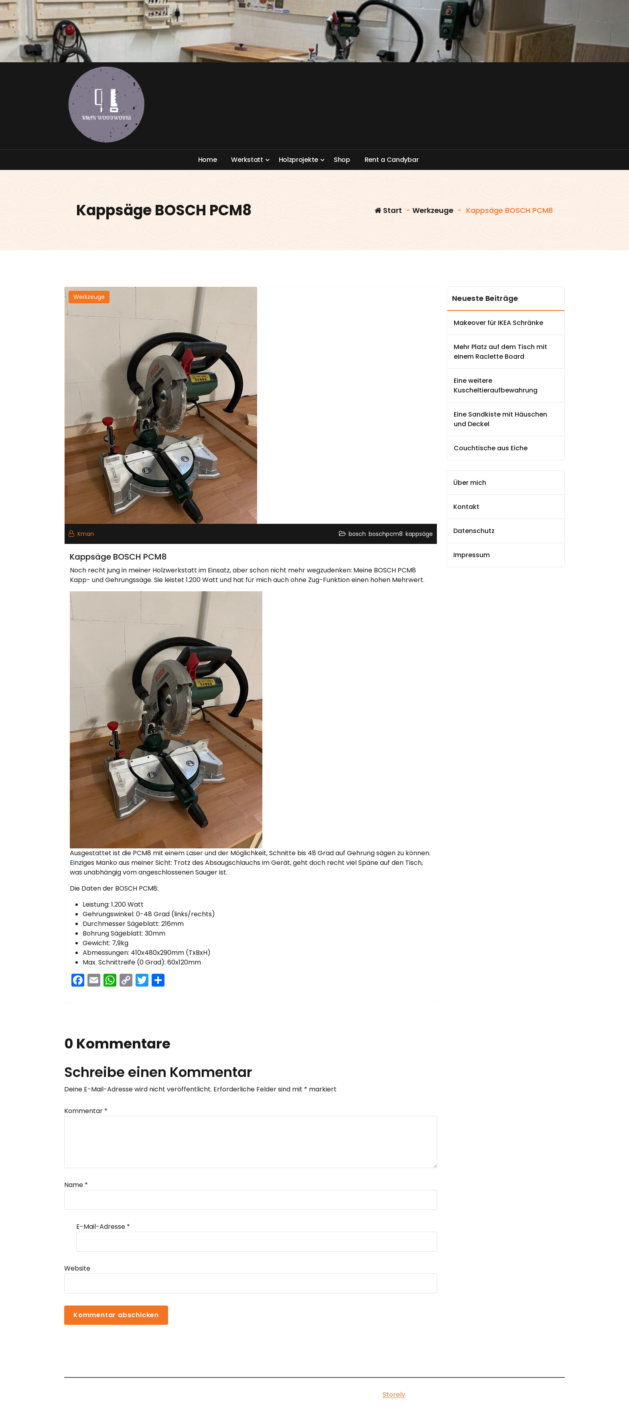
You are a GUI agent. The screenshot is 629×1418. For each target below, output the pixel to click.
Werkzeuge (432, 210)
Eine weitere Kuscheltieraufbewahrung (496, 385)
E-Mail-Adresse (103, 1226)
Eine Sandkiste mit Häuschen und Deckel (500, 419)
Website (77, 1268)
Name (76, 1184)
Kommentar (86, 1111)
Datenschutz (474, 530)
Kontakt (466, 506)
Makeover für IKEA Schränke (498, 322)
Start (388, 210)
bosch (357, 534)
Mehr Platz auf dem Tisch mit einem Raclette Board (500, 351)
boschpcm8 (386, 534)
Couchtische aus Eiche (491, 448)
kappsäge (419, 534)
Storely (394, 1394)
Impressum (471, 555)
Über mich (469, 482)
